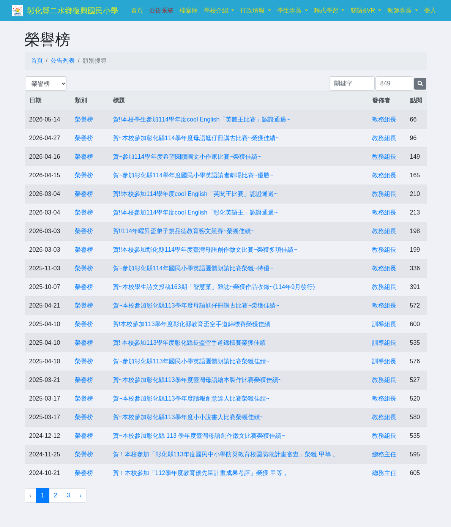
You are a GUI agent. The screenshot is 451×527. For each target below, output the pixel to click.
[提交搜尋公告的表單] (420, 84)
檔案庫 (189, 10)
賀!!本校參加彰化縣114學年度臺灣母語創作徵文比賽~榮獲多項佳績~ (205, 249)
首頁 (138, 10)
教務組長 (384, 119)
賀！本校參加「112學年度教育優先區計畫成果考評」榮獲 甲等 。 (201, 473)
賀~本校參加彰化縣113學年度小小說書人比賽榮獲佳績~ (188, 417)
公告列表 (62, 60)
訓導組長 (384, 324)
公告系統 (161, 10)
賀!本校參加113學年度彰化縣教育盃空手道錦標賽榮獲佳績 (191, 324)
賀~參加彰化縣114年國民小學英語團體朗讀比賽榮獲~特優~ (193, 268)
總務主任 (384, 454)
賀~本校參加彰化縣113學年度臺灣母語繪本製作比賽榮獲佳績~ (197, 380)
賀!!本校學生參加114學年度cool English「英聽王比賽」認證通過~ (201, 119)
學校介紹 (217, 10)
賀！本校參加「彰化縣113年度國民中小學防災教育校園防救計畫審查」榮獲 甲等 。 (226, 454)
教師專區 (400, 10)
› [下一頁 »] (81, 495)
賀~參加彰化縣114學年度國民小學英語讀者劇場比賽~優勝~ (193, 175)
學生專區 (290, 10)
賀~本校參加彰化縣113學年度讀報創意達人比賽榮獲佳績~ (191, 398)
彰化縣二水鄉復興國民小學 (72, 10)
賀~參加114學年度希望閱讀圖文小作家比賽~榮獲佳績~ (187, 156)
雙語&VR (363, 10)
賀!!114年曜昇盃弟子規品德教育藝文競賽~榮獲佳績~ (184, 231)
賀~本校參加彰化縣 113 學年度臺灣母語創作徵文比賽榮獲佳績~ (199, 435)
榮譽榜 (84, 119)
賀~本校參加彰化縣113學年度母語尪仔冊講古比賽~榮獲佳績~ (196, 305)
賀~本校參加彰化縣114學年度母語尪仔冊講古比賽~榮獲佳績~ (196, 138)
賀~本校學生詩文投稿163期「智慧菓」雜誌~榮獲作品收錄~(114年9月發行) (214, 287)
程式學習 (327, 10)
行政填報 (253, 10)
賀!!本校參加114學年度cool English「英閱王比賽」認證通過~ (195, 194)
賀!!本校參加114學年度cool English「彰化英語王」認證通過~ (195, 212)
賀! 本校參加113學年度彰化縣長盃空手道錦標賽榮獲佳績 (189, 342)
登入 (430, 10)
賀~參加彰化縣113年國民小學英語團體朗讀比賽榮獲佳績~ (191, 361)
